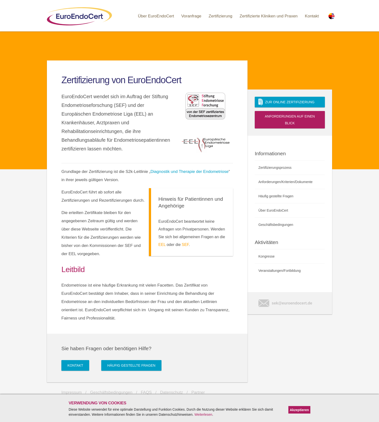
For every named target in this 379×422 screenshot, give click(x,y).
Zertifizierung (220, 16)
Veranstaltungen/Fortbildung (279, 271)
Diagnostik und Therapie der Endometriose (190, 171)
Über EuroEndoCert (156, 16)
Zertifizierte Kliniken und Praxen (269, 16)
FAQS (146, 392)
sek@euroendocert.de (285, 303)
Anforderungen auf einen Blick (290, 119)
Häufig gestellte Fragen (131, 365)
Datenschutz (171, 392)
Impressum (71, 392)
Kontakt (312, 16)
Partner (198, 392)
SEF (185, 245)
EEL (162, 245)
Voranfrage (191, 16)
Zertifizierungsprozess (275, 168)
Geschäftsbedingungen (111, 392)
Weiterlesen (203, 414)
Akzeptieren (299, 410)
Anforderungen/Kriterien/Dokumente (285, 182)
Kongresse (266, 256)
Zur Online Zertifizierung (286, 102)
